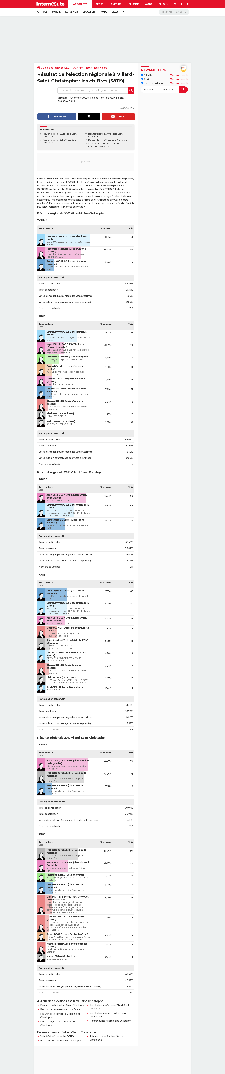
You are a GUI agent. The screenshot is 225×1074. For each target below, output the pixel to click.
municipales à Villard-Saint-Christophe (88, 199)
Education (89, 12)
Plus (164, 4)
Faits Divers (71, 12)
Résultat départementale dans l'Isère (60, 1009)
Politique (41, 12)
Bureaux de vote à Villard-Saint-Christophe (107, 140)
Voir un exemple (179, 75)
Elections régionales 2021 (56, 67)
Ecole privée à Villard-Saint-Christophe (61, 1040)
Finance (134, 4)
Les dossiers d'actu (152, 83)
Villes (115, 12)
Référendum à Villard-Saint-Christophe (111, 1020)
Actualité (146, 75)
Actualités (80, 4)
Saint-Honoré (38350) (103, 97)
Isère (104, 67)
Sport (100, 4)
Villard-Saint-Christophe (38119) (57, 1036)
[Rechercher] (174, 12)
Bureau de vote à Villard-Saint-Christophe (62, 1005)
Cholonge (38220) (79, 97)
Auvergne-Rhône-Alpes (86, 67)
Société (56, 12)
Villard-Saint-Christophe (99, 143)
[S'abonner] (164, 89)
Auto (148, 4)
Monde (103, 12)
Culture (116, 4)
